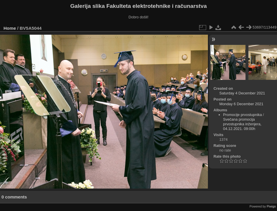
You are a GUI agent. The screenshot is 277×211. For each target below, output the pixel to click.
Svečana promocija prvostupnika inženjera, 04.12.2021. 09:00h (242, 124)
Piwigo (271, 206)
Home (9, 28)
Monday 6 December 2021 (241, 104)
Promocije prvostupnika (242, 114)
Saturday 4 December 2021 (242, 93)
